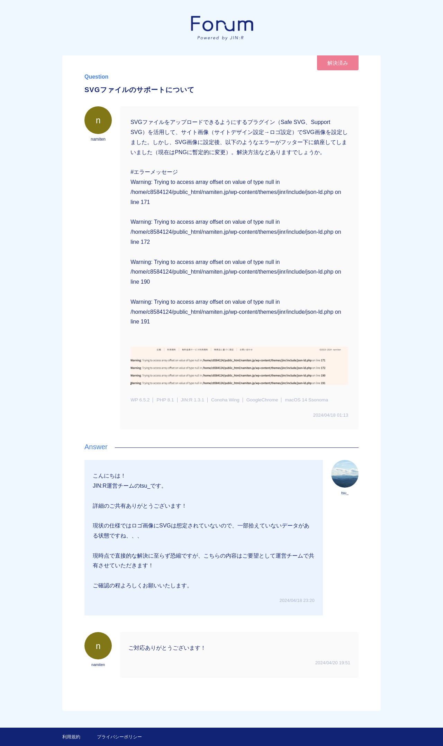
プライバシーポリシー (119, 736)
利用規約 (71, 736)
